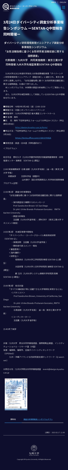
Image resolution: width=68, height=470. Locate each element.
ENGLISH (63, 2)
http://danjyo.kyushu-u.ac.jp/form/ (31, 127)
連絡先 (53, 2)
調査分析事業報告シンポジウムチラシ (38, 419)
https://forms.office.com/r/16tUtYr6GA (33, 137)
